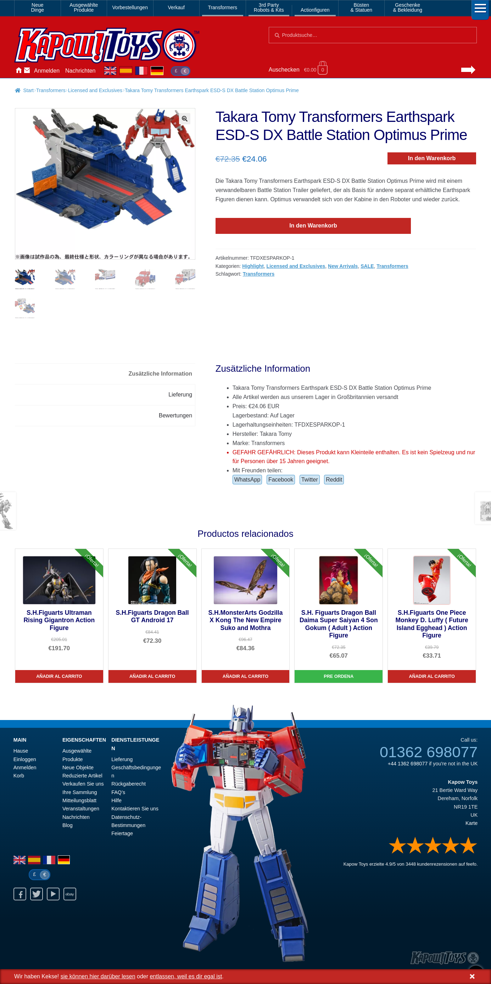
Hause (18, 70)
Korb (18, 775)
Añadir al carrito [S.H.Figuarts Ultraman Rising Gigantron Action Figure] (59, 675)
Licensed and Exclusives (95, 90)
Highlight (253, 266)
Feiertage (122, 833)
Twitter (309, 479)
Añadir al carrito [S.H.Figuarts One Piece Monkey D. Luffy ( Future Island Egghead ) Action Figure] (432, 675)
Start (28, 90)
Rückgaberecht (128, 783)
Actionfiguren (315, 10)
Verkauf (176, 7)
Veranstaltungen (80, 808)
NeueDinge (37, 7)
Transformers (222, 7)
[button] (184, 118)
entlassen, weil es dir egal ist (186, 976)
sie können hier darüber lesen (98, 976)
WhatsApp (247, 479)
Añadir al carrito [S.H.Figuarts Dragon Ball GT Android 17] (152, 675)
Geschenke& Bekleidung (407, 7)
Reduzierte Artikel (82, 775)
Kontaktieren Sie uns (27, 70)
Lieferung (122, 758)
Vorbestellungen (130, 7)
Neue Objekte (78, 766)
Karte (471, 822)
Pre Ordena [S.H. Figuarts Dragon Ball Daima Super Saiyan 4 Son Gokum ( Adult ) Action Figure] (338, 675)
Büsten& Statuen (362, 7)
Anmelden (47, 71)
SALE (367, 266)
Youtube (53, 893)
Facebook (280, 479)
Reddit (334, 479)
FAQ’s (118, 791)
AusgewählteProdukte (83, 7)
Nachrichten (80, 71)
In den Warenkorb (432, 158)
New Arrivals (343, 266)
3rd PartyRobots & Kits (269, 7)
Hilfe (116, 800)
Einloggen (24, 758)
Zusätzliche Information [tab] (160, 373)
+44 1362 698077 (408, 762)
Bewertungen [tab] (175, 414)
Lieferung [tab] (180, 394)
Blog (67, 824)
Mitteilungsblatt (79, 800)
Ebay (69, 893)
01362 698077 (429, 750)
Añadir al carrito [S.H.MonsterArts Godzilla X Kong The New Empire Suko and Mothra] (245, 675)
